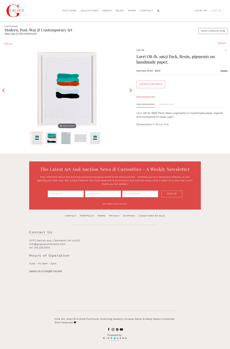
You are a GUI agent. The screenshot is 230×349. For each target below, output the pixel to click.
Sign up (201, 11)
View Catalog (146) (213, 31)
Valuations (89, 11)
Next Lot (222, 42)
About (107, 11)
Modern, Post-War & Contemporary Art (38, 29)
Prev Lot (7, 43)
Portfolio (87, 216)
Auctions (69, 11)
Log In (216, 11)
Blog (120, 11)
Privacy (114, 216)
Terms (101, 216)
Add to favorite (226, 50)
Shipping (129, 216)
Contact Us (41, 232)
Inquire (224, 70)
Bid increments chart (145, 97)
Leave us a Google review (45, 271)
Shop (132, 11)
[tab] (145, 105)
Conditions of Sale (152, 216)
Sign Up (172, 194)
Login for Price (151, 84)
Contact (146, 11)
